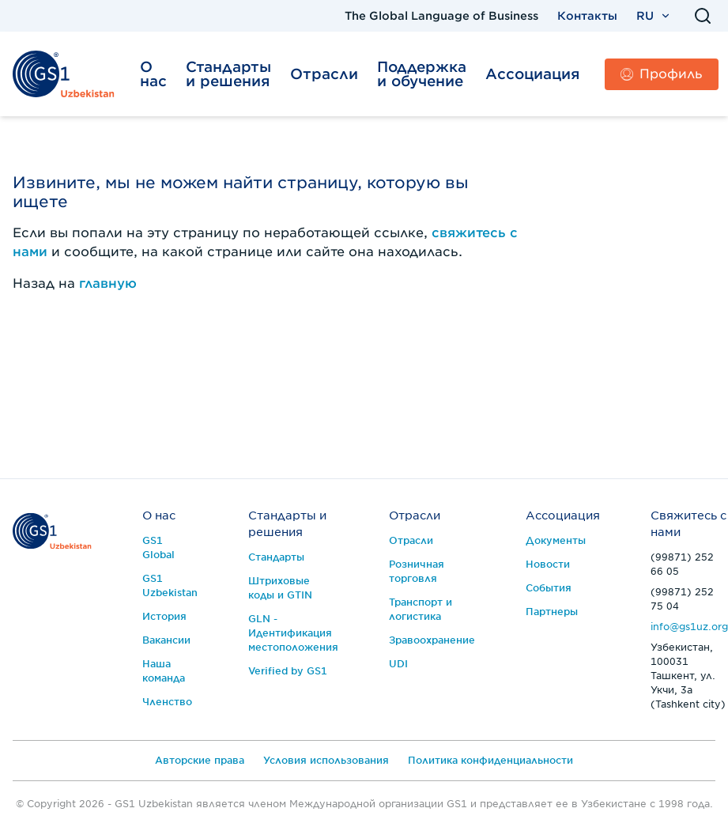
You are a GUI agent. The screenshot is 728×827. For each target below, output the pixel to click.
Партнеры (552, 611)
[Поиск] (702, 15)
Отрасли (324, 74)
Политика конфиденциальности (490, 760)
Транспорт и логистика (420, 609)
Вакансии (166, 640)
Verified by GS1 (287, 671)
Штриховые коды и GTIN (280, 588)
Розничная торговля (416, 571)
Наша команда (163, 671)
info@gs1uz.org (689, 627)
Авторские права (199, 760)
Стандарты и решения (228, 74)
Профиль (661, 73)
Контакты (587, 15)
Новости (548, 564)
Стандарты (276, 557)
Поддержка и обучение (421, 74)
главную (108, 283)
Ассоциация (532, 74)
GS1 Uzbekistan (170, 585)
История (164, 616)
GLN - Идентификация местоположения (293, 633)
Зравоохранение (432, 640)
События (548, 588)
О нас (153, 74)
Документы (556, 540)
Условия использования (326, 760)
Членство (167, 702)
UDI (398, 664)
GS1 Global (158, 547)
